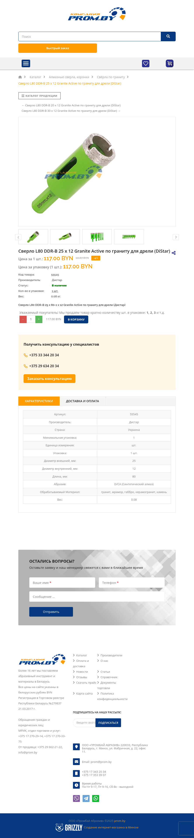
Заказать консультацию (49, 378)
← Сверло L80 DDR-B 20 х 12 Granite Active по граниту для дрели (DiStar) (71, 105)
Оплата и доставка (81, 663)
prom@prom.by (101, 762)
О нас (104, 661)
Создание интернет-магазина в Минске (111, 827)
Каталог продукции (39, 95)
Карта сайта (84, 693)
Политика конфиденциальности (112, 696)
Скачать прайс (86, 683)
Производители (111, 655)
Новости (82, 672)
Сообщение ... (44, 596)
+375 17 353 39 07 (94, 775)
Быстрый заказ (57, 48)
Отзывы (81, 677)
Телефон (110, 582)
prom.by (119, 821)
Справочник (109, 677)
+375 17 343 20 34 (94, 772)
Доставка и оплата (82, 401)
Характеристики (39, 401)
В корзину (76, 319)
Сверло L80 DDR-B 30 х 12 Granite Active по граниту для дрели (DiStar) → (71, 111)
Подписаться (108, 723)
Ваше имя (42, 582)
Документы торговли (106, 685)
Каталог (81, 655)
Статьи (105, 672)
